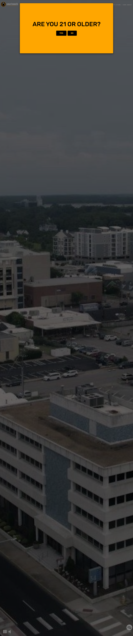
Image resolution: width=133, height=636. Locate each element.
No (72, 33)
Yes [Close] (61, 33)
